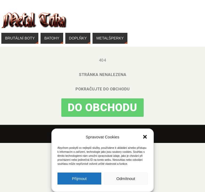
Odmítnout (125, 178)
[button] (145, 136)
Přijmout (79, 178)
